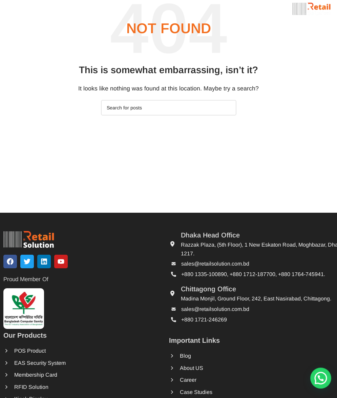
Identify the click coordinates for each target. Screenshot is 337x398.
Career (215, 380)
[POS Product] (10, 352)
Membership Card (38, 375)
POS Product (32, 352)
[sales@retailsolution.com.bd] (173, 263)
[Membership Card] (10, 375)
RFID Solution (34, 386)
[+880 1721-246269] (173, 319)
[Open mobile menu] (18, 8)
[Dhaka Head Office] (172, 243)
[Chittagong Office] (172, 293)
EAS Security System (42, 363)
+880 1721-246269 (204, 319)
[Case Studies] (199, 392)
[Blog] (199, 356)
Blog (212, 356)
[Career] (199, 380)
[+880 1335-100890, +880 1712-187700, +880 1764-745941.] (173, 274)
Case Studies (223, 392)
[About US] (199, 368)
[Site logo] (312, 8)
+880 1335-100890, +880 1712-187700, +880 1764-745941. (253, 274)
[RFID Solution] (10, 386)
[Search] (168, 108)
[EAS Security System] (10, 364)
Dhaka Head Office (210, 235)
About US (218, 368)
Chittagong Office (208, 289)
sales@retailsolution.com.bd (215, 264)
